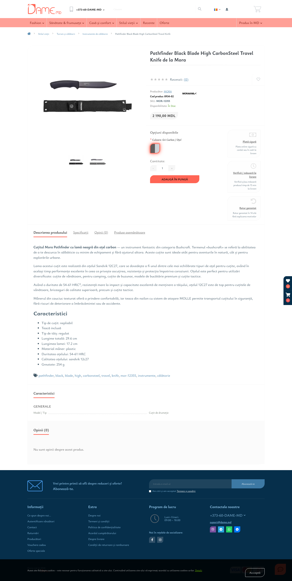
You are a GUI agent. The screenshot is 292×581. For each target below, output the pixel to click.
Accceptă (254, 573)
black (59, 375)
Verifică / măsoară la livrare (244, 175)
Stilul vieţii (128, 22)
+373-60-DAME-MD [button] (228, 515)
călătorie (163, 375)
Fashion (37, 22)
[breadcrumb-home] (29, 34)
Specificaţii (80, 232)
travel (105, 375)
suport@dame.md (220, 522)
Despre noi (94, 515)
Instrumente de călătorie (95, 33)
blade (69, 375)
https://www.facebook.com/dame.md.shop (152, 539)
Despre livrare (96, 539)
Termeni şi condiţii (186, 490)
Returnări (33, 533)
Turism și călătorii (66, 33)
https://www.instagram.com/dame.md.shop (160, 539)
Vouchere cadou (36, 545)
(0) (186, 79)
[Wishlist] (258, 79)
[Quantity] (162, 168)
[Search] (199, 9)
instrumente (146, 375)
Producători (34, 539)
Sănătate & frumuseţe (66, 22)
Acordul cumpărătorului (102, 533)
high (78, 375)
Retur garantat (247, 208)
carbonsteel (91, 375)
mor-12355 (128, 375)
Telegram (221, 529)
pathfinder (46, 375)
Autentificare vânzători (41, 521)
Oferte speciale (36, 551)
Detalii (198, 570)
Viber (212, 529)
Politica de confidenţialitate (104, 527)
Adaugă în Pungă (174, 179)
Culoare (165, 139)
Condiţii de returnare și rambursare (108, 545)
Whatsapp (229, 529)
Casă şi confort (101, 22)
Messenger (237, 529)
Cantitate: (157, 161)
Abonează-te (248, 483)
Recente (149, 22)
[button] (288, 298)
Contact (32, 527)
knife (115, 375)
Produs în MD (250, 22)
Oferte (164, 22)
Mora (168, 91)
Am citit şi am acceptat (173, 491)
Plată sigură (249, 141)
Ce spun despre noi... (39, 515)
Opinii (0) (101, 232)
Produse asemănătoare (129, 232)
